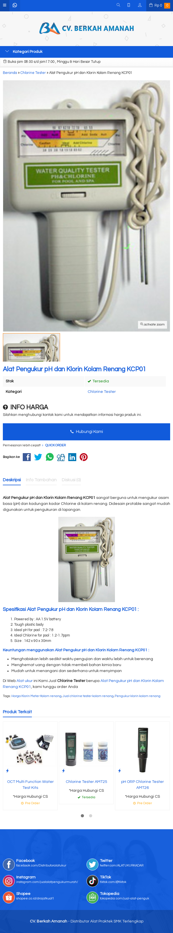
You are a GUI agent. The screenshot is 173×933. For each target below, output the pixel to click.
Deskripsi (12, 480)
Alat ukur (25, 681)
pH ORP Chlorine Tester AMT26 (142, 785)
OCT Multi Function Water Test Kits (30, 785)
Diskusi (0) (71, 480)
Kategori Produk (23, 51)
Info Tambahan (41, 480)
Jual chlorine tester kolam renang (88, 696)
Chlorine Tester (102, 392)
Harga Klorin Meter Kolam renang (36, 696)
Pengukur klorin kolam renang (137, 696)
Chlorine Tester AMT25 (86, 782)
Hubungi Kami (86, 431)
